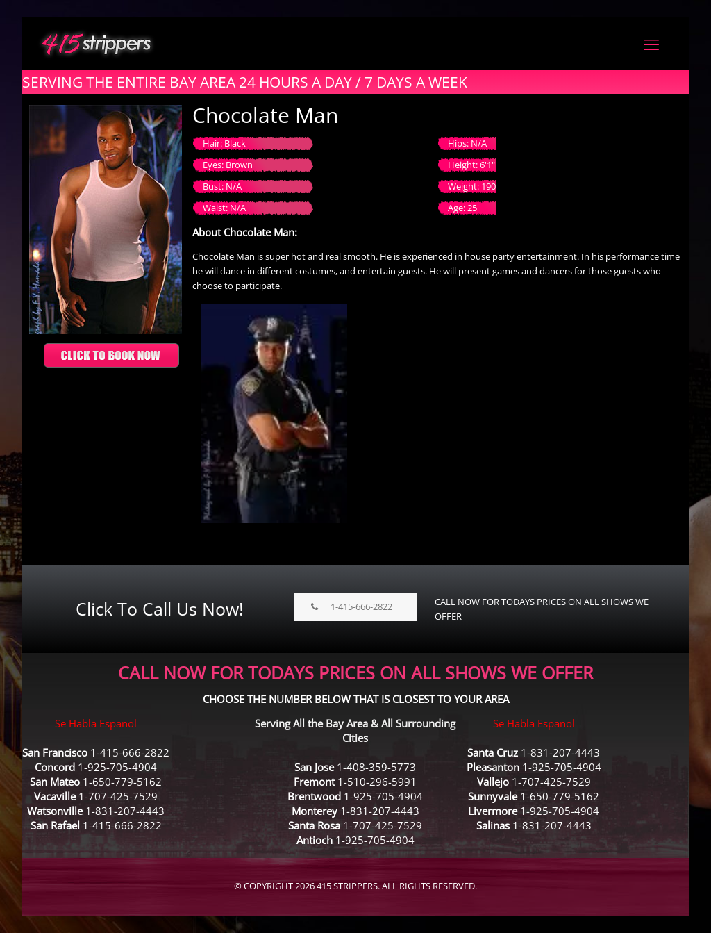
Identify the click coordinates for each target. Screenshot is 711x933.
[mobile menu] (651, 44)
